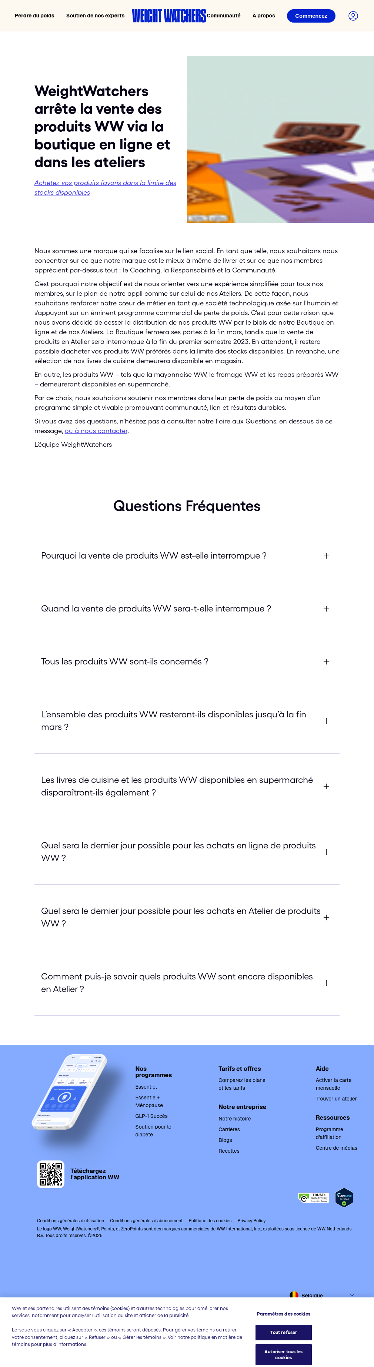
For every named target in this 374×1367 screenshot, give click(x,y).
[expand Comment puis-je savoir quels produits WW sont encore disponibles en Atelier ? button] (187, 983)
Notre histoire (234, 1118)
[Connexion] (311, 16)
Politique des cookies (209, 1221)
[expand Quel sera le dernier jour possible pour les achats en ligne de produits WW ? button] (187, 852)
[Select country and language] (322, 1295)
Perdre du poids (34, 15)
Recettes (228, 1150)
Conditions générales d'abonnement (146, 1221)
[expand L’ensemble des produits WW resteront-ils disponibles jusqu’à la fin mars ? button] (187, 720)
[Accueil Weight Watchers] (169, 16)
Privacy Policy (251, 1221)
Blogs (225, 1140)
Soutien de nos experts (95, 15)
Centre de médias (336, 1148)
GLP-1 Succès (152, 1116)
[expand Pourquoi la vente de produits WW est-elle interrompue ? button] (187, 555)
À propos (264, 15)
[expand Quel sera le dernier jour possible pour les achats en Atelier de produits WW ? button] (187, 917)
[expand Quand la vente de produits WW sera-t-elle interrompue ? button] (187, 608)
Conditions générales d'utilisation (70, 1221)
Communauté (223, 15)
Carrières (229, 1129)
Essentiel (146, 1086)
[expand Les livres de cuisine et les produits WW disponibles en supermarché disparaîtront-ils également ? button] (187, 786)
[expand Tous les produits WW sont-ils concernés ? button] (187, 661)
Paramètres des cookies (283, 1343)
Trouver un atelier (336, 1098)
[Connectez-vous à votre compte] (353, 16)
